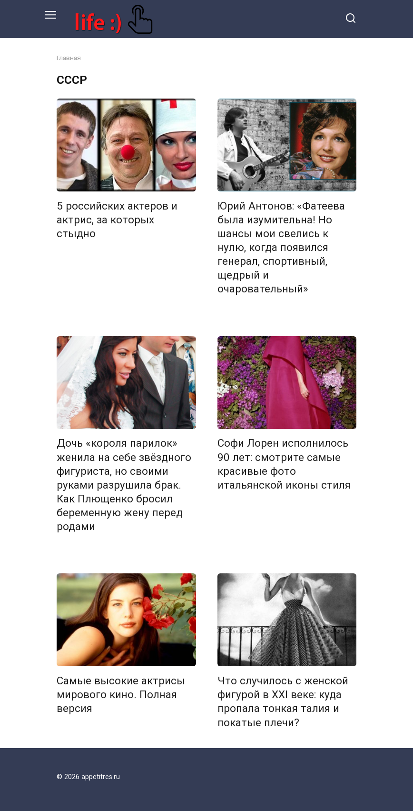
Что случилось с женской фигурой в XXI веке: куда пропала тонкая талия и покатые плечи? (282, 701)
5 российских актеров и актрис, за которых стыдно (117, 220)
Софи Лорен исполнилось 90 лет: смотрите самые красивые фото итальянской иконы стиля (284, 464)
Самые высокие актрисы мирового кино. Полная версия (121, 694)
